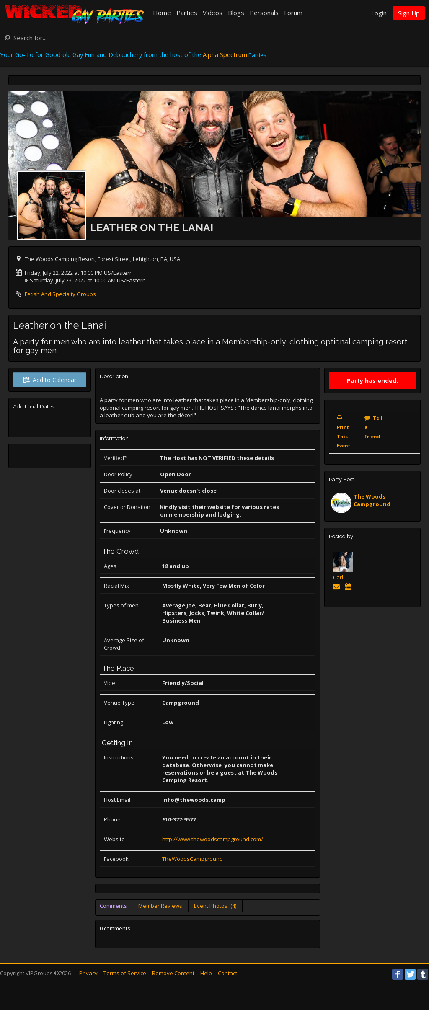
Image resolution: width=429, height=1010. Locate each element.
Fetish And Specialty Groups (60, 294)
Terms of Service (124, 973)
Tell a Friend (373, 427)
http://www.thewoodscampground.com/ (212, 839)
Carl (338, 577)
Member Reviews (160, 905)
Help (206, 973)
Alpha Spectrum (225, 54)
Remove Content (173, 973)
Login (379, 13)
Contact (227, 973)
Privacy (88, 973)
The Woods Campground (372, 500)
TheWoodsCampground (192, 859)
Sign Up (409, 13)
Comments (113, 905)
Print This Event (343, 436)
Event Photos (215, 905)
